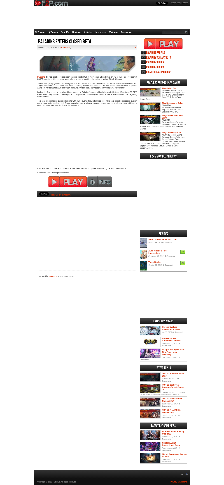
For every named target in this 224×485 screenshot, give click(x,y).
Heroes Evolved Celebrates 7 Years (171, 328)
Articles (88, 32)
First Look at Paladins (158, 72)
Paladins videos (155, 62)
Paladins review (155, 67)
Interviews (100, 32)
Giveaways (126, 32)
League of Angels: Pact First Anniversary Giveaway (173, 352)
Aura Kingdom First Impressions (157, 252)
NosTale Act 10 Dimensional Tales (171, 444)
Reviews (76, 32)
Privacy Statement (178, 482)
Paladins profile (155, 53)
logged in (53, 276)
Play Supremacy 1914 (171, 133)
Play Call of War (169, 88)
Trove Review (154, 262)
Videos (114, 32)
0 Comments (168, 242)
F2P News (40, 32)
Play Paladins (163, 43)
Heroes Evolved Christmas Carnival (171, 339)
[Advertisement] (87, 228)
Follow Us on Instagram (59, 195)
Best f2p (65, 32)
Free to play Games (179, 3)
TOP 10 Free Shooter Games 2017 (172, 399)
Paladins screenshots (158, 57)
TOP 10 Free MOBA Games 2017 (171, 411)
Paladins (41, 77)
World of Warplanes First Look (163, 239)
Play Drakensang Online (172, 103)
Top (186, 474)
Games (54, 32)
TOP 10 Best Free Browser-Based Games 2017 (173, 387)
